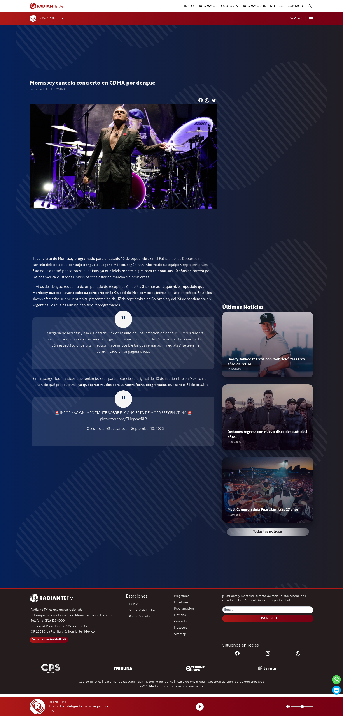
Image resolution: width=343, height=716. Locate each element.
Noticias (277, 6)
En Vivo (297, 18)
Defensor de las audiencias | (124, 682)
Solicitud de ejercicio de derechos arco (236, 682)
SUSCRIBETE (267, 618)
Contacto (296, 6)
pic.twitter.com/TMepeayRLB (123, 419)
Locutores (229, 6)
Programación (253, 6)
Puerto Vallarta (139, 616)
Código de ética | (91, 682)
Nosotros (180, 627)
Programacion (184, 608)
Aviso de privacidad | (191, 682)
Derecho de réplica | (160, 682)
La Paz (133, 604)
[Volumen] (302, 706)
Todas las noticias (268, 532)
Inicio (189, 6)
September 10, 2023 (147, 429)
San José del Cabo (142, 610)
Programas (206, 6)
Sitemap (180, 634)
